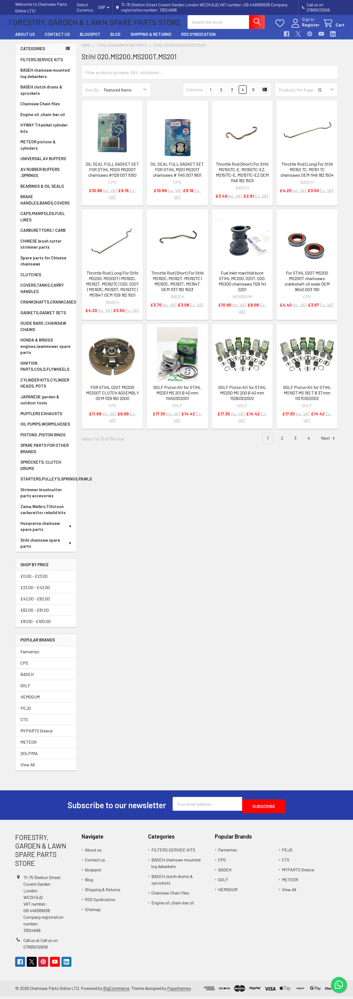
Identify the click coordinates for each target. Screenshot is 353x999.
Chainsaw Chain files (40, 108)
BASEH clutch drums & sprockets (41, 95)
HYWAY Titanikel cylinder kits (44, 133)
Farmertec (29, 656)
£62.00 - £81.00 (34, 614)
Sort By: (92, 94)
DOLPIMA (29, 758)
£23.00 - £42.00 (35, 592)
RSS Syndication (198, 39)
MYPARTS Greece (36, 735)
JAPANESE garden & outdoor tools (39, 404)
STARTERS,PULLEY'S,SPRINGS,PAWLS (48, 483)
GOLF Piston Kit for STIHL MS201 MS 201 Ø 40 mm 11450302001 (177, 398)
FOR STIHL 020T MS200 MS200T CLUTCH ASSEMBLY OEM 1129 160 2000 (112, 398)
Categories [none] (32, 53)
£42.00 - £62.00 (35, 603)
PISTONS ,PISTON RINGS (42, 439)
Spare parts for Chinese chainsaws (43, 266)
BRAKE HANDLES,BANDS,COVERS (44, 204)
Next (328, 443)
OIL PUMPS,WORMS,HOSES (45, 428)
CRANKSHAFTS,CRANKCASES (48, 306)
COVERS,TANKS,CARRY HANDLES (42, 293)
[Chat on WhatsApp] (338, 984)
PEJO (25, 713)
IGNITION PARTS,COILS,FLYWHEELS (44, 371)
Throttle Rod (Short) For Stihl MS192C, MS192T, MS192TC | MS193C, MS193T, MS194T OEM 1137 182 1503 (177, 286)
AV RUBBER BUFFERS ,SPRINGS (40, 177)
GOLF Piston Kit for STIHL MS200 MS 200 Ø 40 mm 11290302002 (242, 398)
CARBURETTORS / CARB (43, 235)
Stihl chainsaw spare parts (46, 548)
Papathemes (179, 990)
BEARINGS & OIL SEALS (42, 191)
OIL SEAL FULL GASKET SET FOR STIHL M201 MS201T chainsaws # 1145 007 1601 (177, 174)
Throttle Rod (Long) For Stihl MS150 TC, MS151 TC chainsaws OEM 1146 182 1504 (307, 174)
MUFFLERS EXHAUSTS (41, 418)
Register (304, 28)
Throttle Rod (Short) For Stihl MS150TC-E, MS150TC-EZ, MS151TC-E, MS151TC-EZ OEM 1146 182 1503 (242, 177)
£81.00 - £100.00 (35, 626)
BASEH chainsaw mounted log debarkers (45, 78)
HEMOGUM (30, 701)
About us (25, 39)
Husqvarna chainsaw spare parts (46, 531)
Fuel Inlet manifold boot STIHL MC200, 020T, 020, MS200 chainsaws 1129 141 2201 (242, 286)
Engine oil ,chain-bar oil (42, 119)
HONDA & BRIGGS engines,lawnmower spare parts (45, 351)
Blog (115, 39)
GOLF (25, 690)
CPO (24, 667)
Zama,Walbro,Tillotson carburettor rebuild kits (43, 514)
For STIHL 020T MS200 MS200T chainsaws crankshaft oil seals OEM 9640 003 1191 (307, 286)
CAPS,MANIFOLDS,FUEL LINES (42, 221)
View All (27, 769)
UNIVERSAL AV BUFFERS (43, 163)
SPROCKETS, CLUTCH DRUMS (40, 470)
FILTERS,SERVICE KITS (41, 64)
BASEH (27, 679)
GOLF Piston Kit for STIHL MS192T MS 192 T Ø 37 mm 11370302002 (307, 398)
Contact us (57, 39)
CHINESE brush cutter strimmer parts (41, 249)
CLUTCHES (30, 279)
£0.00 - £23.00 (34, 581)
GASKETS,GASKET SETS (43, 317)
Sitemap (93, 911)
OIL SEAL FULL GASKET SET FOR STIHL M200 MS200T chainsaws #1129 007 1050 (112, 174)
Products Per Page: (297, 94)
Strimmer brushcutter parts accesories (41, 497)
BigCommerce (116, 990)
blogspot (90, 39)
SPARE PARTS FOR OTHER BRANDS (44, 453)
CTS (24, 724)
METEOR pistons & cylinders (38, 149)
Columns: (195, 94)
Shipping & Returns (150, 39)
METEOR (28, 747)
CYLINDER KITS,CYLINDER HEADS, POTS (44, 388)
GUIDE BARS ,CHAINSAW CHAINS (43, 331)
